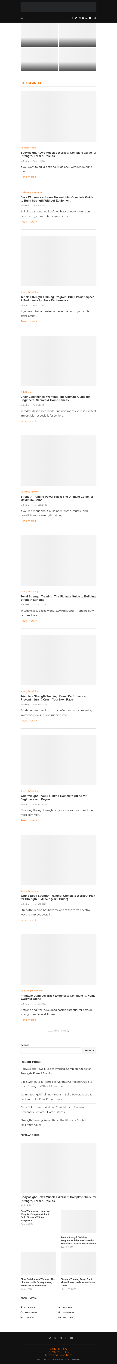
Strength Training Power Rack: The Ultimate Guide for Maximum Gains (78, 1282)
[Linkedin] (86, 18)
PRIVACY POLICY (58, 1352)
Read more (29, 176)
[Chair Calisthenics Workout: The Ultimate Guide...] (77, 59)
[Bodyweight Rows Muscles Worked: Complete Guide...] (39, 35)
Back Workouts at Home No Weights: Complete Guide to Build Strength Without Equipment (57, 199)
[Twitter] (76, 18)
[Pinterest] (83, 18)
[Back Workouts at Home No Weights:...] (77, 35)
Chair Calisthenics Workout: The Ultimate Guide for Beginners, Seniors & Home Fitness (55, 398)
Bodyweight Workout (32, 192)
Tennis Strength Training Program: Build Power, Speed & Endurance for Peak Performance (58, 298)
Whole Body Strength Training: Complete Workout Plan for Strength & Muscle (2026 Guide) (58, 897)
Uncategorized (28, 148)
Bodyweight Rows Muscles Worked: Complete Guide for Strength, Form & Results (58, 1199)
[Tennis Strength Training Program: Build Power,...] (39, 59)
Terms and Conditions (58, 1355)
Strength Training (30, 292)
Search (25, 1045)
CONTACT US (58, 1349)
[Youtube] (90, 18)
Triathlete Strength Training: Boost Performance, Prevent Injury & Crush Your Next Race (53, 698)
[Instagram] (79, 18)
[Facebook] (72, 18)
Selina (26, 161)
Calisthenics (27, 392)
